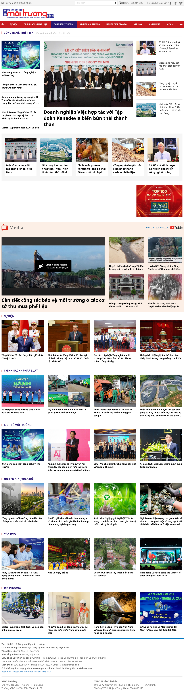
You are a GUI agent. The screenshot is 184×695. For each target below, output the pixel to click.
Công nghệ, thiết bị (63, 24)
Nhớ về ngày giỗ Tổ (58, 572)
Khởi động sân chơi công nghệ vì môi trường (19, 74)
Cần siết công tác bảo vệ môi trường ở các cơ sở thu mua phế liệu (53, 303)
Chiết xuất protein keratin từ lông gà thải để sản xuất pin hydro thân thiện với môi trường (92, 169)
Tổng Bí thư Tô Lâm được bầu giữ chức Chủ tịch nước (19, 86)
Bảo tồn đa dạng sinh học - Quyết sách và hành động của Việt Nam (163, 305)
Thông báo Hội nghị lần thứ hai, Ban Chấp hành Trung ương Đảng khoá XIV (160, 357)
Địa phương (154, 24)
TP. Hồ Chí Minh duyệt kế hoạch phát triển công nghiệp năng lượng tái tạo (170, 47)
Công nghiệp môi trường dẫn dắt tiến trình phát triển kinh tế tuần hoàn (22, 520)
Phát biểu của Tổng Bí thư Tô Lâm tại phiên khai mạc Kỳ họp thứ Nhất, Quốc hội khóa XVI (19, 115)
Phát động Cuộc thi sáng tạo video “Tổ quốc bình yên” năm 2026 (160, 574)
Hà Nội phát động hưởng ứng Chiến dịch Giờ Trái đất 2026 (21, 411)
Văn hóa (138, 24)
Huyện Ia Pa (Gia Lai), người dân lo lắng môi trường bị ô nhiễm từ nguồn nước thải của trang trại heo (126, 268)
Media (170, 24)
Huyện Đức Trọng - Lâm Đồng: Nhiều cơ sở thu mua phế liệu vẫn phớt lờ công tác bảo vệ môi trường (164, 268)
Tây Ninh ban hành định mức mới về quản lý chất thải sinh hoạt (67, 411)
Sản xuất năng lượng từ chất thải (53, 33)
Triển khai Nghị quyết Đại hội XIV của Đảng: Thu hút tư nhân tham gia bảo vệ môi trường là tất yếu (115, 521)
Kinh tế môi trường (90, 24)
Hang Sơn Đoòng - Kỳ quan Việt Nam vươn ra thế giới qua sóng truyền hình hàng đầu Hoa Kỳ (114, 629)
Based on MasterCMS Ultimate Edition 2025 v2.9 (26, 671)
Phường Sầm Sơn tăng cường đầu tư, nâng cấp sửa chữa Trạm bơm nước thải (68, 629)
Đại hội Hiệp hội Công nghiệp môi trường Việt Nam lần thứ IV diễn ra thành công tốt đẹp (112, 358)
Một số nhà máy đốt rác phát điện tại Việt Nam (169, 65)
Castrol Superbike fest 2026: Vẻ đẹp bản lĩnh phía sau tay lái (20, 129)
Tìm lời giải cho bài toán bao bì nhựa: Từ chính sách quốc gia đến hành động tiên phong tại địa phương (68, 521)
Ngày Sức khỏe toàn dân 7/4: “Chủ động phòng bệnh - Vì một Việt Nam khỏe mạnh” (21, 575)
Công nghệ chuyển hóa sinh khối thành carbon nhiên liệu (169, 86)
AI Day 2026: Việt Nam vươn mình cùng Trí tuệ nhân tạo (161, 465)
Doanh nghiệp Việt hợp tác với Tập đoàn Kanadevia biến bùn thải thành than (86, 118)
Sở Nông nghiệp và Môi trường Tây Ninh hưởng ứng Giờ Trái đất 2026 (158, 628)
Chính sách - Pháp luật (35, 24)
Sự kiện (13, 24)
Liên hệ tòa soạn (158, 2)
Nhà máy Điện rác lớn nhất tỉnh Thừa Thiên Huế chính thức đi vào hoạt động (170, 109)
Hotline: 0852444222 (132, 2)
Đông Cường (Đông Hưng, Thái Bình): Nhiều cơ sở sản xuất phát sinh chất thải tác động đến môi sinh (126, 305)
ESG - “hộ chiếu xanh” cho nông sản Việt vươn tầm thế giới (115, 465)
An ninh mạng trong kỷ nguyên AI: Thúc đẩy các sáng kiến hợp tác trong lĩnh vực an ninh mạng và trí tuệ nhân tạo (20, 100)
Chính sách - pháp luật (21, 370)
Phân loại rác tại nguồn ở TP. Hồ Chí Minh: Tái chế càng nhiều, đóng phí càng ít (113, 412)
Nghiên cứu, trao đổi (116, 24)
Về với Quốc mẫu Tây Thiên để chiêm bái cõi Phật (113, 574)
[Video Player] (53, 266)
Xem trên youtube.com (157, 227)
